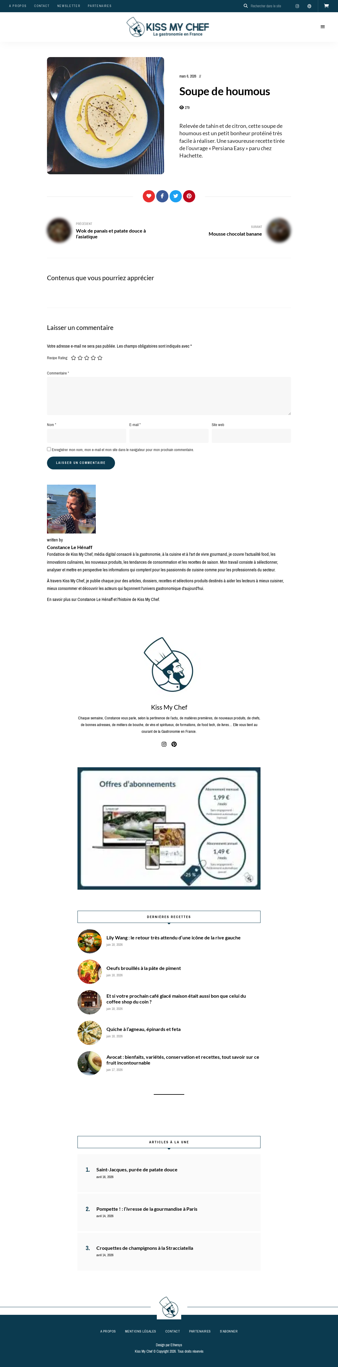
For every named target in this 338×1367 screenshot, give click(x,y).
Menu (323, 27)
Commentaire (58, 373)
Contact (42, 6)
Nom (51, 424)
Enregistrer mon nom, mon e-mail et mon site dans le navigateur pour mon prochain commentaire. (123, 449)
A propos (18, 6)
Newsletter (69, 6)
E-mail (135, 424)
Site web (218, 424)
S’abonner (229, 1331)
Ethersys (176, 1345)
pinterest (309, 6)
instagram (297, 6)
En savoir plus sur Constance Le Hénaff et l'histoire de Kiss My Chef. (103, 599)
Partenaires (100, 6)
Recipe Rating (57, 357)
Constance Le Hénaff (69, 547)
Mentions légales (140, 1331)
